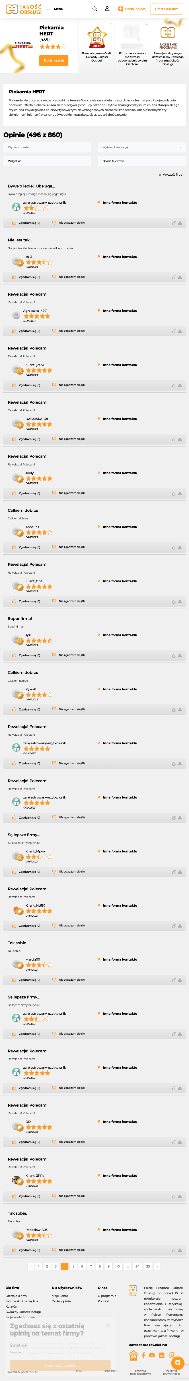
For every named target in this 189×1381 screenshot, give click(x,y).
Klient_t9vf (33, 581)
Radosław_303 (36, 1230)
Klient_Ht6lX (35, 906)
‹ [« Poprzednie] (30, 1266)
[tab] (25, 1288)
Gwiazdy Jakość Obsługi (23, 1312)
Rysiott (31, 689)
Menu (58, 9)
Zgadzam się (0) (29, 222)
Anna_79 (32, 527)
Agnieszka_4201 (35, 311)
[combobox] (47, 147)
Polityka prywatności (171, 1372)
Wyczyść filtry (172, 174)
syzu (28, 635)
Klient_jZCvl (34, 365)
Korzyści (11, 1306)
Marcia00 (32, 959)
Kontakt (103, 1301)
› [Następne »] (157, 1266)
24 (137, 1266)
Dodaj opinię (135, 8)
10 (118, 1266)
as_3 (28, 257)
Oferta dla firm (167, 9)
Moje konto (60, 1296)
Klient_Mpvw (35, 851)
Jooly (29, 473)
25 (148, 1266)
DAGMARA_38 (36, 419)
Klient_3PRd (34, 1176)
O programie (107, 1296)
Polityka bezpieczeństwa (140, 1372)
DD (28, 1122)
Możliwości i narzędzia (22, 1301)
